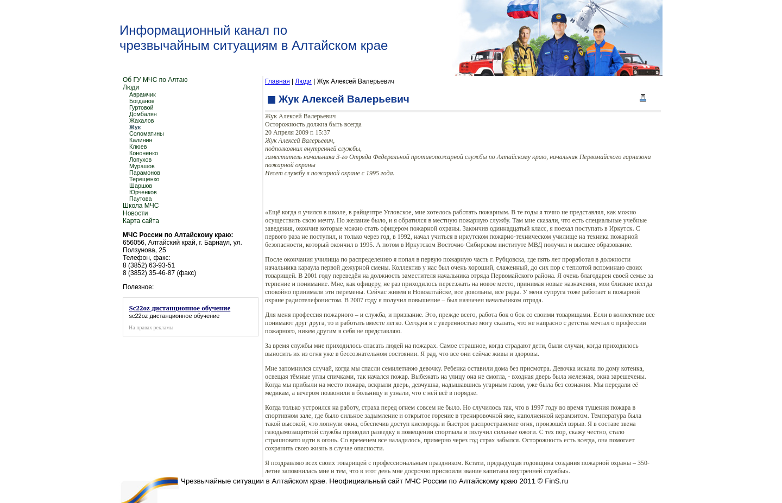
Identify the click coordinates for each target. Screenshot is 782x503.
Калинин (141, 140)
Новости (135, 213)
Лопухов (140, 159)
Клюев (138, 146)
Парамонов (144, 172)
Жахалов (141, 120)
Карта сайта (141, 221)
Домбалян (143, 114)
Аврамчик (142, 94)
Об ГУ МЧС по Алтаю (155, 80)
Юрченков (143, 192)
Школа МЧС (141, 205)
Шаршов (140, 185)
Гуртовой (141, 107)
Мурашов (142, 166)
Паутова (140, 198)
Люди (131, 87)
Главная (277, 81)
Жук (135, 127)
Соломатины (146, 133)
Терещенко (144, 179)
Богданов (142, 101)
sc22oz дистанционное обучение (174, 316)
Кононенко (143, 153)
